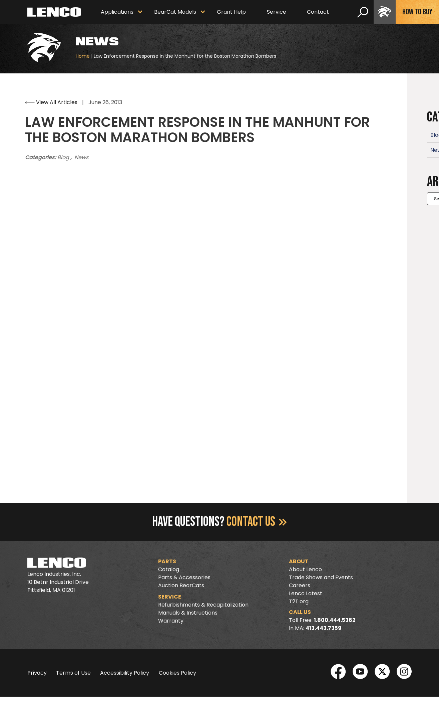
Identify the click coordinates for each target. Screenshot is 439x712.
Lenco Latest (305, 593)
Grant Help (231, 12)
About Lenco (305, 569)
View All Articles (52, 102)
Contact (318, 12)
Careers (299, 585)
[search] (362, 12)
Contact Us (257, 522)
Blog (63, 157)
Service (276, 12)
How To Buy (417, 12)
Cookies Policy (177, 673)
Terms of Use (73, 673)
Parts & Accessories (184, 577)
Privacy (37, 673)
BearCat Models (175, 12)
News (81, 157)
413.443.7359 (324, 628)
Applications (117, 12)
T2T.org (299, 601)
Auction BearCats (181, 585)
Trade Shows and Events (321, 577)
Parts (167, 561)
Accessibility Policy (124, 673)
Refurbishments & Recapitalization (203, 605)
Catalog (168, 569)
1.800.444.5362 (335, 620)
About (299, 561)
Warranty (170, 621)
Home (83, 56)
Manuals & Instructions (187, 613)
